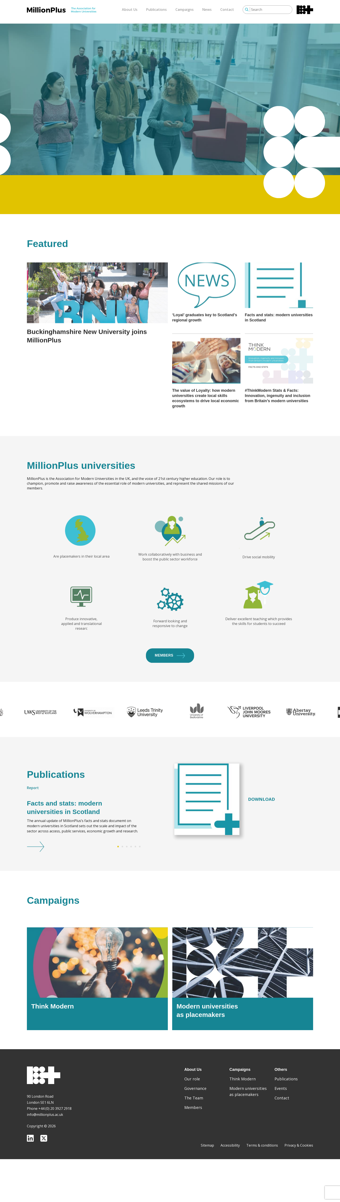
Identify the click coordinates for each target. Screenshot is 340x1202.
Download (261, 820)
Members (170, 676)
